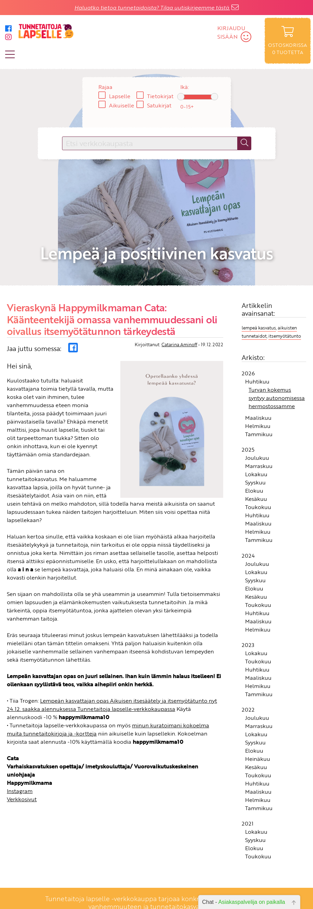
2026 (248, 340)
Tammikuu (259, 401)
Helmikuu (257, 393)
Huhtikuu (257, 348)
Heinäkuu (257, 726)
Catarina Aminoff (179, 311)
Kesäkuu (256, 466)
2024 (248, 522)
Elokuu (254, 457)
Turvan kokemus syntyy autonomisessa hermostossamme (277, 364)
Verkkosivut (22, 766)
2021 (247, 790)
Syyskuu (255, 449)
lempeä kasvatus (259, 294)
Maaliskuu (258, 384)
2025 (248, 416)
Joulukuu (257, 424)
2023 (248, 611)
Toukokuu (258, 474)
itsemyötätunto (284, 302)
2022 (248, 676)
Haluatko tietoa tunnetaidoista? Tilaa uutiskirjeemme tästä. (152, 7)
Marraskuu (259, 433)
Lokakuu (256, 441)
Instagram (20, 757)
